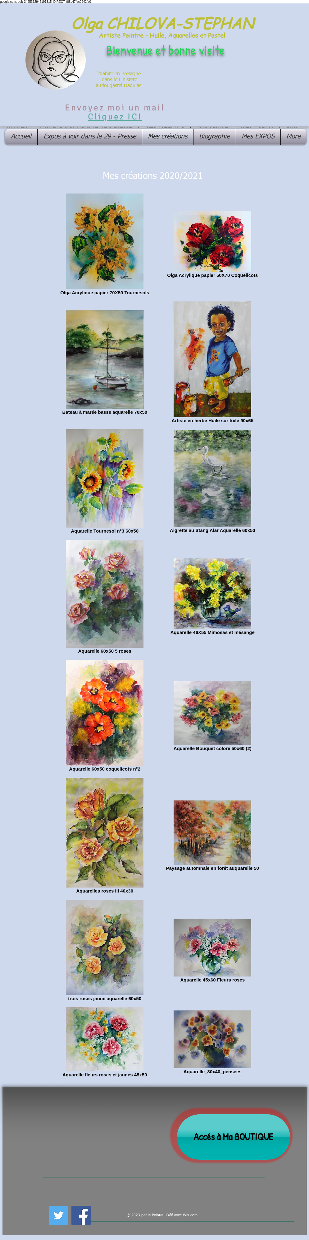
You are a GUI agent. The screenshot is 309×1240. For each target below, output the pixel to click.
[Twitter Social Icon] (58, 1215)
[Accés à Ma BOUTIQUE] (233, 1137)
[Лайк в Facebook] (108, 1214)
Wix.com (190, 1215)
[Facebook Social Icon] (81, 1215)
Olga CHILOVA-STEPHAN (162, 22)
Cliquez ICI (115, 116)
